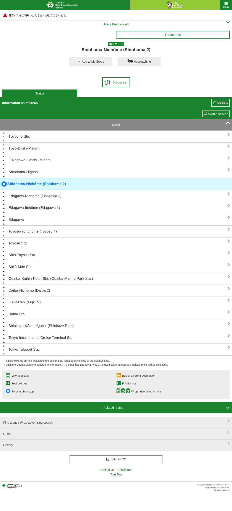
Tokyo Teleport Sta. (24, 349)
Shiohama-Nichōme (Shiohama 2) (34, 184)
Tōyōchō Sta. (19, 136)
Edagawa (16, 220)
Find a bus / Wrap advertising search (116, 421)
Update (222, 102)
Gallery (116, 443)
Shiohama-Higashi (23, 172)
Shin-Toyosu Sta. (22, 255)
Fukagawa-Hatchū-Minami (29, 160)
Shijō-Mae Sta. (20, 267)
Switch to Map (218, 114)
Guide (116, 432)
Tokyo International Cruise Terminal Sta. (40, 338)
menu (226, 5)
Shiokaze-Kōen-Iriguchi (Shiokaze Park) (41, 326)
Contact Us (106, 470)
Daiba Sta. (17, 314)
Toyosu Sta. (18, 243)
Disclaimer (125, 470)
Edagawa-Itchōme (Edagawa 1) (34, 208)
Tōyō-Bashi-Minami (24, 148)
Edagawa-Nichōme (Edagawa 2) (35, 196)
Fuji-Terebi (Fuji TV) (24, 302)
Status (39, 93)
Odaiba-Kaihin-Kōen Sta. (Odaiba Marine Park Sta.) (50, 279)
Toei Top (116, 474)
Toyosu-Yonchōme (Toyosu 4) (32, 231)
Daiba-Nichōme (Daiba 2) (29, 290)
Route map (173, 34)
